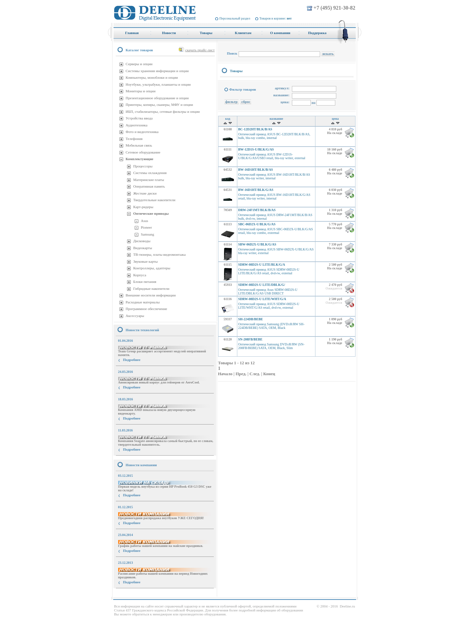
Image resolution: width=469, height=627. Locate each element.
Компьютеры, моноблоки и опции (152, 77)
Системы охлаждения (150, 173)
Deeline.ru (347, 606)
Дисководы (142, 241)
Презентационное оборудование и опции (157, 98)
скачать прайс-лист (200, 50)
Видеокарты (142, 248)
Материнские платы (148, 180)
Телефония (134, 139)
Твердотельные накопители (154, 200)
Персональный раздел (234, 18)
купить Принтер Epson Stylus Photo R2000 (143, 594)
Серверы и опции (139, 64)
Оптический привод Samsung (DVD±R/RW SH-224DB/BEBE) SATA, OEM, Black (271, 326)
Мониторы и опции (141, 91)
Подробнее (132, 360)
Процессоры (143, 166)
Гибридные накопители (151, 289)
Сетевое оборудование (143, 152)
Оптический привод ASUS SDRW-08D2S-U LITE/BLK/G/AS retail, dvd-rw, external (268, 271)
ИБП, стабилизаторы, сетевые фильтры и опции (163, 111)
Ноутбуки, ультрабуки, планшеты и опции (158, 84)
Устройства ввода (139, 118)
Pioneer (146, 227)
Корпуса (139, 275)
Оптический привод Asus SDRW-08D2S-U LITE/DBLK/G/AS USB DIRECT (267, 291)
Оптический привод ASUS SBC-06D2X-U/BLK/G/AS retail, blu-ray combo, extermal (275, 231)
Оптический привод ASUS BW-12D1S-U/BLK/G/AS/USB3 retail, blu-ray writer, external (271, 156)
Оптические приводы (151, 213)
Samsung (147, 234)
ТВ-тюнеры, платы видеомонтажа (159, 254)
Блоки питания (145, 282)
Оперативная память (149, 186)
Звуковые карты (145, 261)
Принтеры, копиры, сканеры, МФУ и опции (159, 105)
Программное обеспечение (146, 309)
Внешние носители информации (151, 295)
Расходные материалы (143, 302)
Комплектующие (140, 159)
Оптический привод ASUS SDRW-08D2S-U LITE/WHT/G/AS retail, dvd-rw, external (268, 305)
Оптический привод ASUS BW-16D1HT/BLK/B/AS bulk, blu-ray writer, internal (274, 176)
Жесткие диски (145, 193)
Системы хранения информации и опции (157, 71)
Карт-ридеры (143, 207)
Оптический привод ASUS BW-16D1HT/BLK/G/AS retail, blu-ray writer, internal (274, 196)
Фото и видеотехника (142, 132)
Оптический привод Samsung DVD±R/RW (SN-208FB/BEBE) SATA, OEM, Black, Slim (271, 346)
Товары (236, 71)
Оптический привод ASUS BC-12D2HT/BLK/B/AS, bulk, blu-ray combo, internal (274, 136)
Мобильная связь (139, 145)
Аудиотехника (137, 125)
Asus (144, 221)
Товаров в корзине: (275, 18)
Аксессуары (135, 316)
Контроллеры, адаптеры (151, 268)
